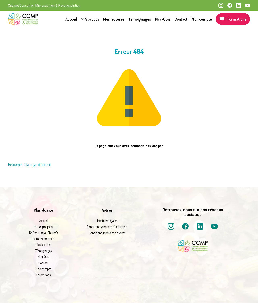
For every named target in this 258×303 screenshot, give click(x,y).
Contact (181, 19)
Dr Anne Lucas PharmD (43, 233)
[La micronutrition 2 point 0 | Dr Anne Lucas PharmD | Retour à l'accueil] (193, 251)
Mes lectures (113, 19)
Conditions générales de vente (107, 233)
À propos (92, 19)
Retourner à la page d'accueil (29, 164)
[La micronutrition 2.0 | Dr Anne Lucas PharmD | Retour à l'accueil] (23, 19)
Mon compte (201, 19)
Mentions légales (107, 221)
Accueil (71, 19)
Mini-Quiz (163, 19)
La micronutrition (43, 239)
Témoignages (139, 19)
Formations (233, 19)
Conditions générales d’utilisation (107, 227)
